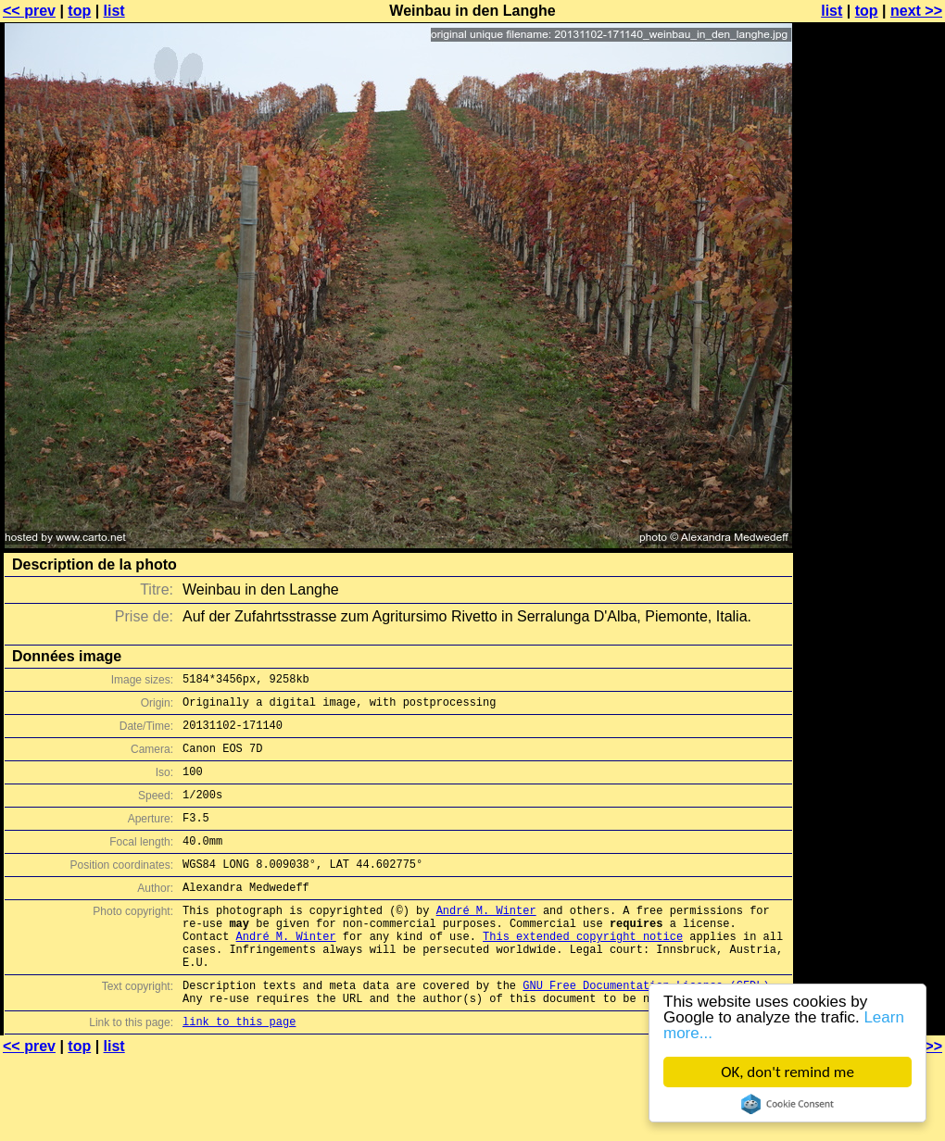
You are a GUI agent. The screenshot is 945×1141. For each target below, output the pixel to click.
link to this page (239, 1071)
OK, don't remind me (787, 1072)
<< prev (29, 11)
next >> (916, 11)
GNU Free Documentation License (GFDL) (646, 1029)
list (114, 11)
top (79, 11)
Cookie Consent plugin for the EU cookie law (787, 1104)
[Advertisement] (870, 238)
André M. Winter (486, 940)
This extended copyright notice (583, 972)
